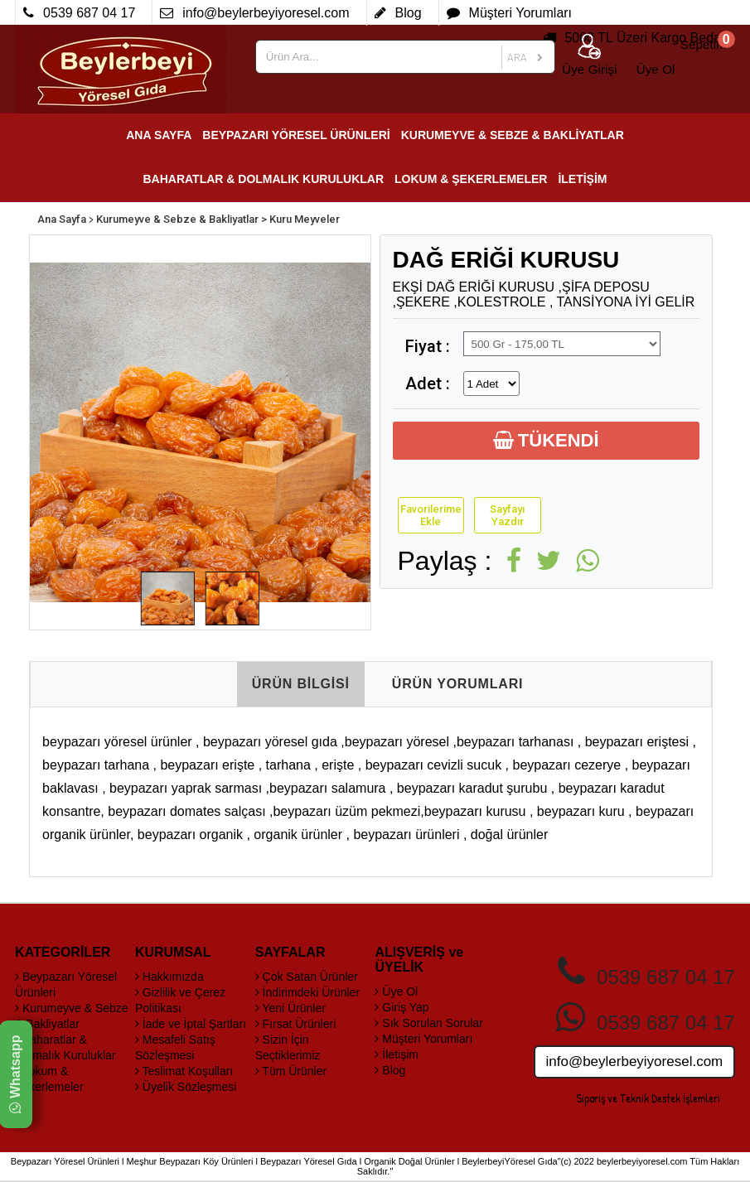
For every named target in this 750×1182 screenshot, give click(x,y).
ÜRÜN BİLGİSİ (301, 684)
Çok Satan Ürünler (306, 976)
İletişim (396, 1054)
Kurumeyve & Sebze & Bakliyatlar (177, 219)
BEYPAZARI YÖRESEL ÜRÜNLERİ (296, 135)
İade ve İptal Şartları (190, 1023)
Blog (390, 1070)
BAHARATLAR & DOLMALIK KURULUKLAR (263, 179)
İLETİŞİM (582, 179)
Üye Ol (396, 991)
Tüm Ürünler (291, 1071)
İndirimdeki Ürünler (307, 992)
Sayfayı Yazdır (507, 515)
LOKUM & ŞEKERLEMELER (470, 179)
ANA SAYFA (158, 135)
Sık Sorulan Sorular (428, 1023)
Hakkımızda (169, 976)
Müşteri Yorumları (423, 1038)
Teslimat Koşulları (184, 1071)
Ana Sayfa (61, 219)
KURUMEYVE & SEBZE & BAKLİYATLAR (512, 135)
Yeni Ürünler (290, 1008)
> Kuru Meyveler (300, 219)
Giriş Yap (401, 1007)
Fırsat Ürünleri (295, 1023)
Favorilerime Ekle (431, 515)
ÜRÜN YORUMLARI (457, 684)
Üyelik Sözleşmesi (185, 1086)
